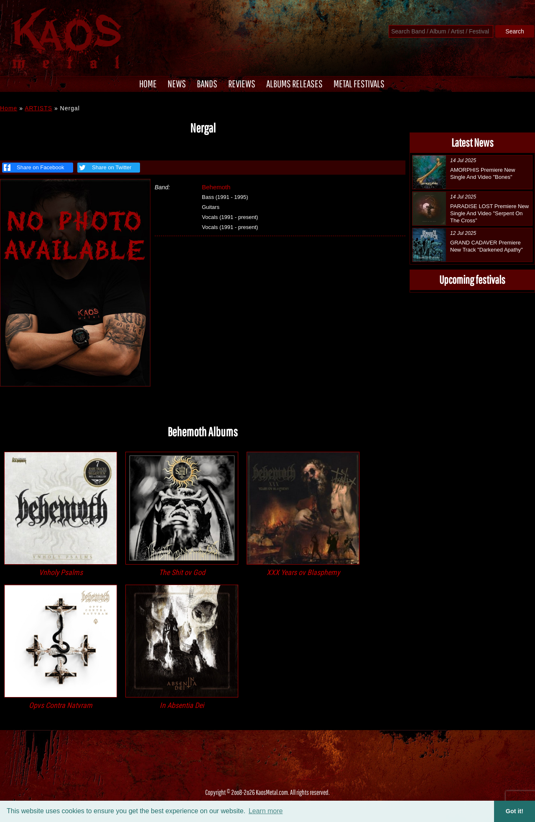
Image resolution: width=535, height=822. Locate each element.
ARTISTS (38, 108)
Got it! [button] (514, 811)
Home (8, 108)
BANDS (207, 83)
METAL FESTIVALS (359, 83)
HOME (148, 83)
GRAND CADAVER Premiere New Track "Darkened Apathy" (486, 246)
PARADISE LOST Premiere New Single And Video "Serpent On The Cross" (489, 213)
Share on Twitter (104, 168)
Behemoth (216, 187)
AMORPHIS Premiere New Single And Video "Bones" (482, 173)
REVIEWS (241, 83)
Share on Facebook (34, 167)
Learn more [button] (266, 810)
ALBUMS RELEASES (294, 83)
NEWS (177, 83)
